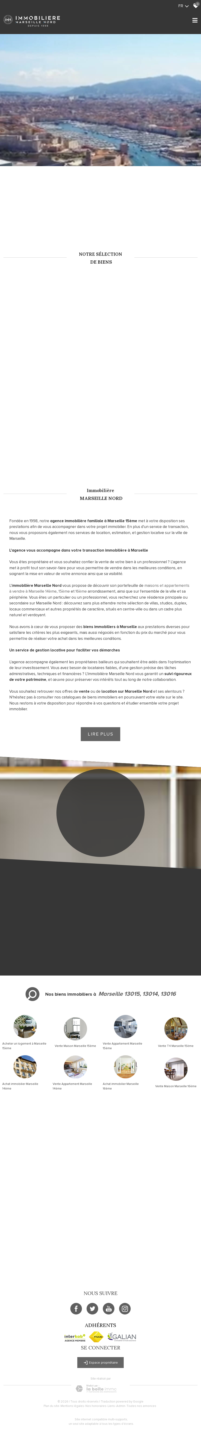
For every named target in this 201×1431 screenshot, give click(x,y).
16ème (81, 591)
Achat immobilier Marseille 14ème (20, 1086)
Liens (111, 1406)
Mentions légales (72, 1406)
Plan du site (51, 1406)
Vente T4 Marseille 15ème (176, 1046)
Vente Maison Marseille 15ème (75, 1046)
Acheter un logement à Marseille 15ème (24, 1046)
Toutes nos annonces (141, 1406)
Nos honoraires (95, 1406)
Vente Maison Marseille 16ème (176, 1086)
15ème (64, 591)
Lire (100, 734)
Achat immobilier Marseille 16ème (121, 1086)
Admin (120, 1406)
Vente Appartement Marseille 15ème (122, 1046)
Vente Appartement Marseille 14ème (72, 1086)
